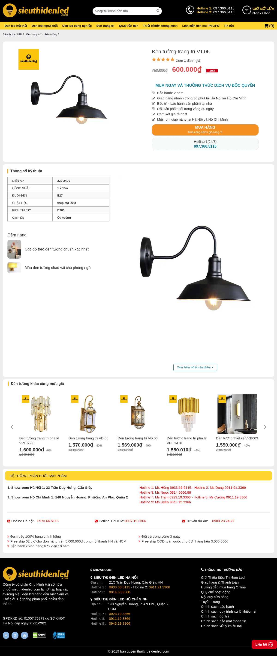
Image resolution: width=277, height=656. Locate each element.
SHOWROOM (102, 570)
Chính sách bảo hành (217, 606)
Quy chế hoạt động (215, 592)
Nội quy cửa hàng (215, 597)
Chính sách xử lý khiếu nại (221, 626)
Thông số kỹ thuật (26, 171)
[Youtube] (24, 635)
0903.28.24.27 (223, 521)
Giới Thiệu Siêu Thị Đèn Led (223, 577)
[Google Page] (15, 635)
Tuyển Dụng (210, 602)
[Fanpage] (6, 635)
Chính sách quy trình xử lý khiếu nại (228, 611)
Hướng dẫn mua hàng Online (223, 587)
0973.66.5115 (48, 521)
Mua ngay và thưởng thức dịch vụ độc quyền (205, 85)
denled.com (160, 651)
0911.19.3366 (119, 618)
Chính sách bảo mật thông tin (223, 621)
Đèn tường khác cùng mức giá (37, 384)
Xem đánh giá (188, 61)
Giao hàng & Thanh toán (220, 582)
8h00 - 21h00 (263, 10)
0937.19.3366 (135, 521)
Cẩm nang (17, 235)
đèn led (28, 594)
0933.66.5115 (119, 587)
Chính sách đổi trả (215, 616)
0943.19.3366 (119, 623)
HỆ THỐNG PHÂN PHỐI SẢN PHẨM (38, 476)
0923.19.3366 (119, 614)
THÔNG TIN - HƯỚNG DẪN (223, 570)
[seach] (158, 11)
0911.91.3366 (159, 587)
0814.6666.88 (119, 592)
